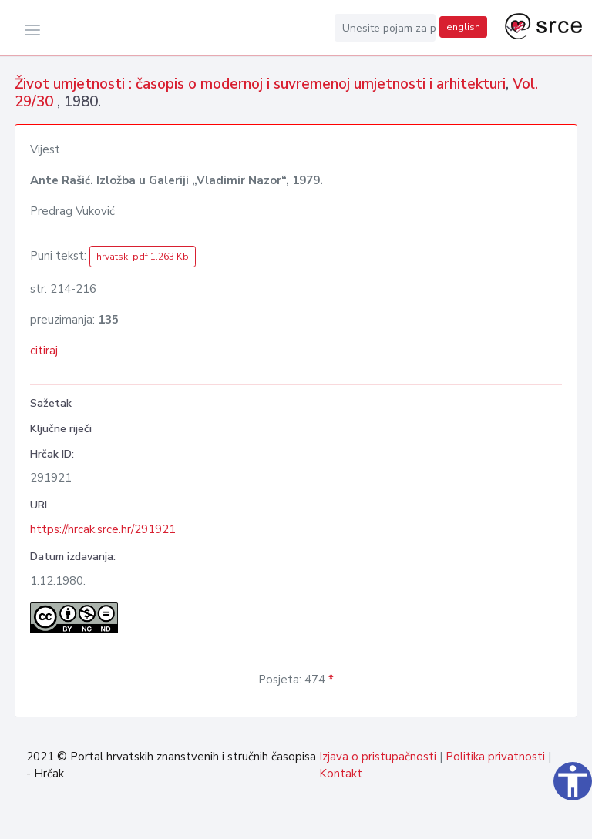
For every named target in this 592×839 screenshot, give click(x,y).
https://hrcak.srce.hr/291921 (103, 529)
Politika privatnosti (495, 756)
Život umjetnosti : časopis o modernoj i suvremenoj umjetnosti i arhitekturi (260, 84)
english (463, 27)
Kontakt (340, 773)
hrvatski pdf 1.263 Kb (142, 256)
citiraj (44, 350)
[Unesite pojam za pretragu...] (385, 27)
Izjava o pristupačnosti (377, 756)
